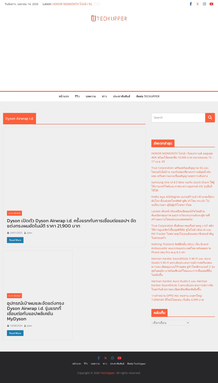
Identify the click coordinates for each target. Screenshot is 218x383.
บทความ (91, 96)
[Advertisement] (109, 62)
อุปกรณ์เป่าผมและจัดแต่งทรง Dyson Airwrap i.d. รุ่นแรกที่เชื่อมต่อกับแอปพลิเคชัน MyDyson (35, 311)
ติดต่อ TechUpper (147, 96)
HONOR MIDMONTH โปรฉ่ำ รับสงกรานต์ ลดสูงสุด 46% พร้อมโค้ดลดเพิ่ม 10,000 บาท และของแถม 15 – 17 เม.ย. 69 (182, 157)
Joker (29, 232)
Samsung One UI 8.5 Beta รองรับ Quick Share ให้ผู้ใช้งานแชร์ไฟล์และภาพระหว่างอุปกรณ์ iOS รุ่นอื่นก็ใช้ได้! (182, 186)
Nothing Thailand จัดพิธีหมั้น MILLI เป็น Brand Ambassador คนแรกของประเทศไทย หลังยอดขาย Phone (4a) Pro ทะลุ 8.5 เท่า (181, 248)
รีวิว (77, 96)
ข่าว (104, 96)
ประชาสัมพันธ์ (121, 96)
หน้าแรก (64, 96)
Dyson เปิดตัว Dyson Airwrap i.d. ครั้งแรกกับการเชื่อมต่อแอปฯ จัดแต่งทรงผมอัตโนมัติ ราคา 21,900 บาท (71, 223)
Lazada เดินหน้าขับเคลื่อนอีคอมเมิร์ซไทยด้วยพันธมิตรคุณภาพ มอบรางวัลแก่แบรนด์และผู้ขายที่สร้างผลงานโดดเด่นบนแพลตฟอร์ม (180, 215)
